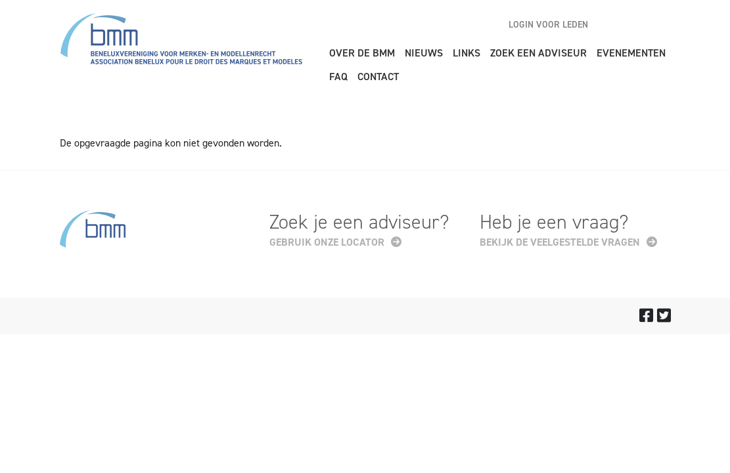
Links (466, 53)
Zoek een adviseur (538, 53)
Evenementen (631, 53)
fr (660, 24)
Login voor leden (548, 24)
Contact (378, 76)
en (614, 24)
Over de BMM (362, 53)
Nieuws (424, 53)
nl (637, 24)
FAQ (338, 76)
